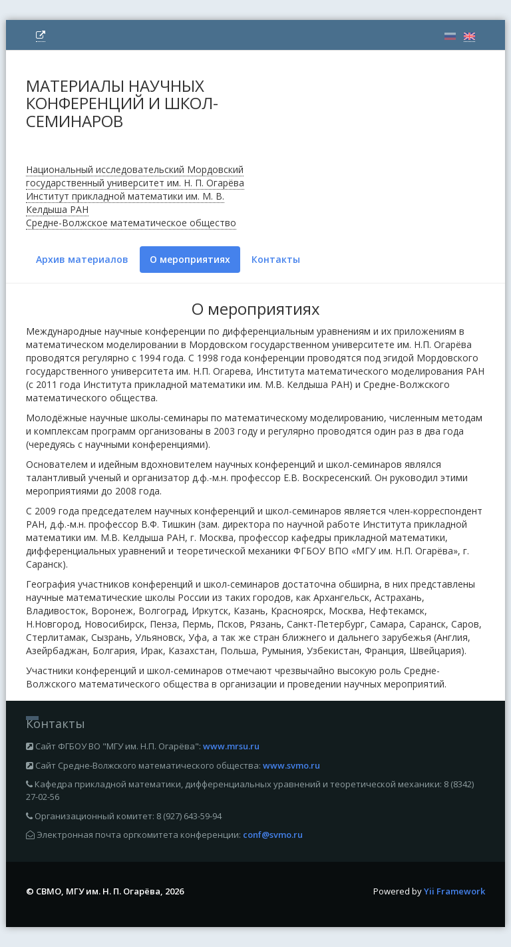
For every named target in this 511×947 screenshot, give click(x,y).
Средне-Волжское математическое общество (131, 222)
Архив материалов (82, 259)
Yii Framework (454, 891)
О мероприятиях (190, 259)
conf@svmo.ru (273, 835)
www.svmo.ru (291, 765)
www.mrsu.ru (231, 746)
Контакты (276, 259)
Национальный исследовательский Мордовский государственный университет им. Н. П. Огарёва (135, 176)
